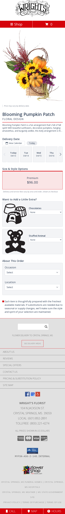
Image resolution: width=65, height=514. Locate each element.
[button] (32, 451)
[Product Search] (33, 326)
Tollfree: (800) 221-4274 (32, 423)
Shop (16, 24)
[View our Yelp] (37, 395)
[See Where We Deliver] (33, 343)
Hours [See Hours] (54, 511)
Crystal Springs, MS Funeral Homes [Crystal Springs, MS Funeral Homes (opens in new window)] (21, 482)
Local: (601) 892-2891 (32, 418)
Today (32, 143)
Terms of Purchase (33, 502)
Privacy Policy (11, 502)
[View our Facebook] (27, 395)
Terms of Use (54, 502)
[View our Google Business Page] (32, 395)
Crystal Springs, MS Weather (18, 492)
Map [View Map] (32, 511)
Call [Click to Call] (11, 511)
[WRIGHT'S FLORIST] (32, 16)
